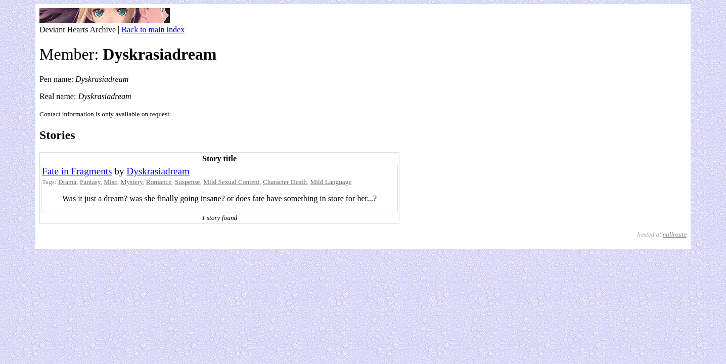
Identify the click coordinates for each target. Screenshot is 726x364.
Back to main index (153, 29)
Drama (67, 182)
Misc (110, 182)
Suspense (187, 182)
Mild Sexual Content (231, 182)
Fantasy (90, 182)
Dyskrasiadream (158, 171)
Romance (158, 182)
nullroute (675, 234)
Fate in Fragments (77, 171)
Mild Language (331, 182)
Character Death (285, 182)
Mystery (132, 182)
